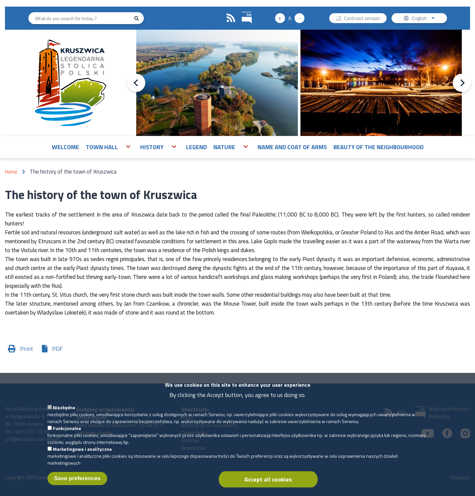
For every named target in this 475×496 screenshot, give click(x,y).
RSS (231, 18)
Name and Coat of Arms (292, 147)
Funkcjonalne (67, 433)
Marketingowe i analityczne (82, 453)
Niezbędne (64, 412)
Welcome (65, 147)
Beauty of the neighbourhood (378, 147)
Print (26, 348)
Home (11, 172)
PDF (57, 348)
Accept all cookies (268, 484)
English (425, 19)
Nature (224, 147)
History (152, 147)
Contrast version (362, 19)
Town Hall (102, 147)
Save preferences (77, 483)
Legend (196, 147)
